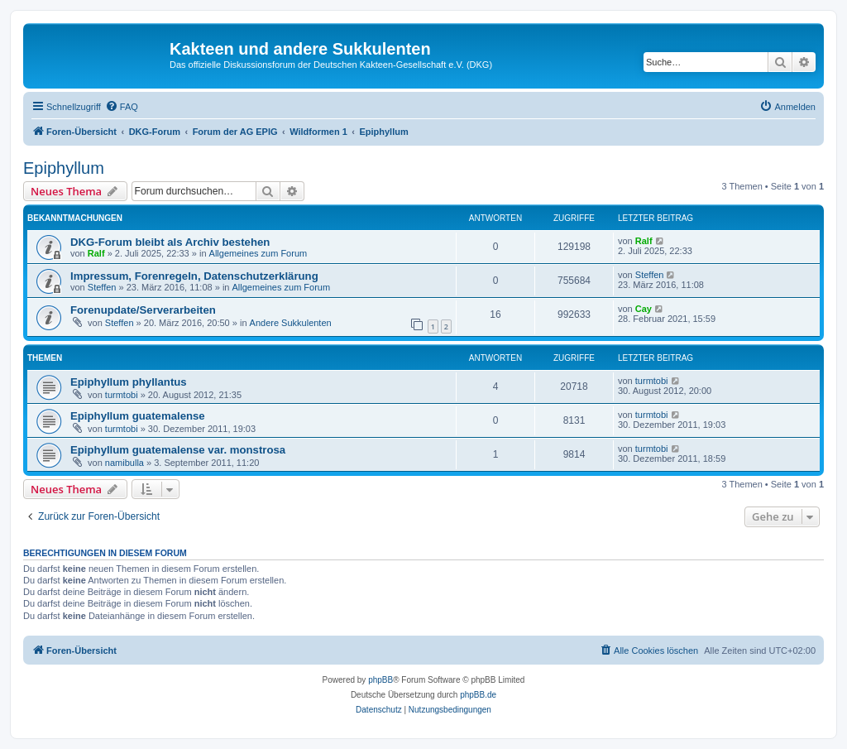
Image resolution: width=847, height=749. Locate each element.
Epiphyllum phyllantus (128, 382)
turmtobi (121, 395)
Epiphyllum (63, 168)
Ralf (96, 253)
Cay (643, 309)
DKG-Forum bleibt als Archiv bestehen (170, 242)
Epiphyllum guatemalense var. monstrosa (177, 450)
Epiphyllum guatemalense (137, 416)
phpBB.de (478, 694)
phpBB (380, 679)
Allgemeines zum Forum (258, 253)
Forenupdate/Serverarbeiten (143, 310)
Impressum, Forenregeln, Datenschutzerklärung (194, 276)
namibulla (124, 463)
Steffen (102, 287)
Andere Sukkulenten (291, 323)
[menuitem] (121, 107)
